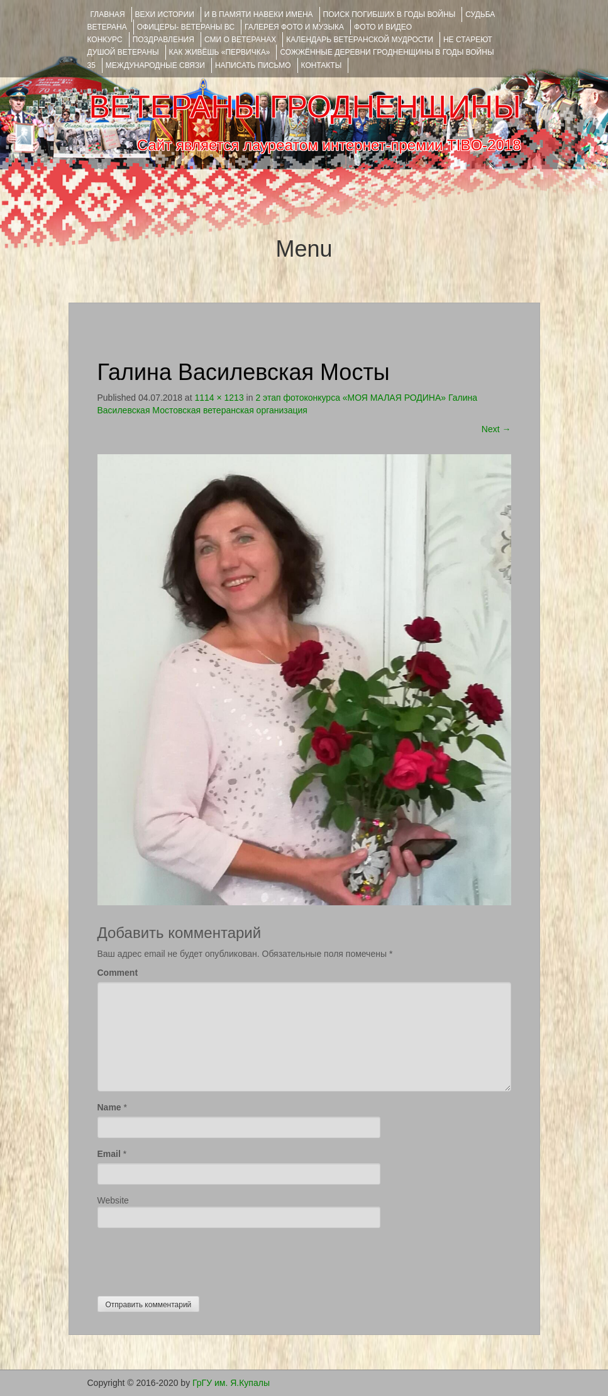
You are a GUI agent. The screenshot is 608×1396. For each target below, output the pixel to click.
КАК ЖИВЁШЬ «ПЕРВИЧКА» (219, 52)
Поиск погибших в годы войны (389, 14)
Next (496, 429)
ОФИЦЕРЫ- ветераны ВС (186, 27)
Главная (108, 14)
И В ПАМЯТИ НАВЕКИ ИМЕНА (258, 14)
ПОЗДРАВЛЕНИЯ (163, 39)
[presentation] (193, 1258)
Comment (117, 973)
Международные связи (155, 65)
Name (109, 1107)
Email (109, 1154)
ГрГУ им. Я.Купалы (231, 1383)
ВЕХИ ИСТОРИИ (164, 14)
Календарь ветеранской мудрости (359, 39)
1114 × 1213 (218, 398)
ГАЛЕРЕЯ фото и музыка (294, 27)
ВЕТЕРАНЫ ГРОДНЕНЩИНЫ (305, 107)
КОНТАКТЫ (321, 65)
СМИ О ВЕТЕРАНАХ (240, 39)
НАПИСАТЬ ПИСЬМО (253, 65)
